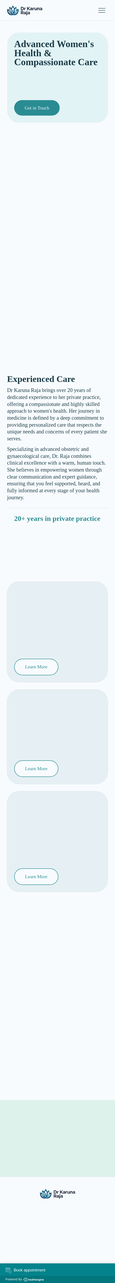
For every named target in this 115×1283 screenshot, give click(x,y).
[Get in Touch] (37, 108)
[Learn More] (36, 667)
